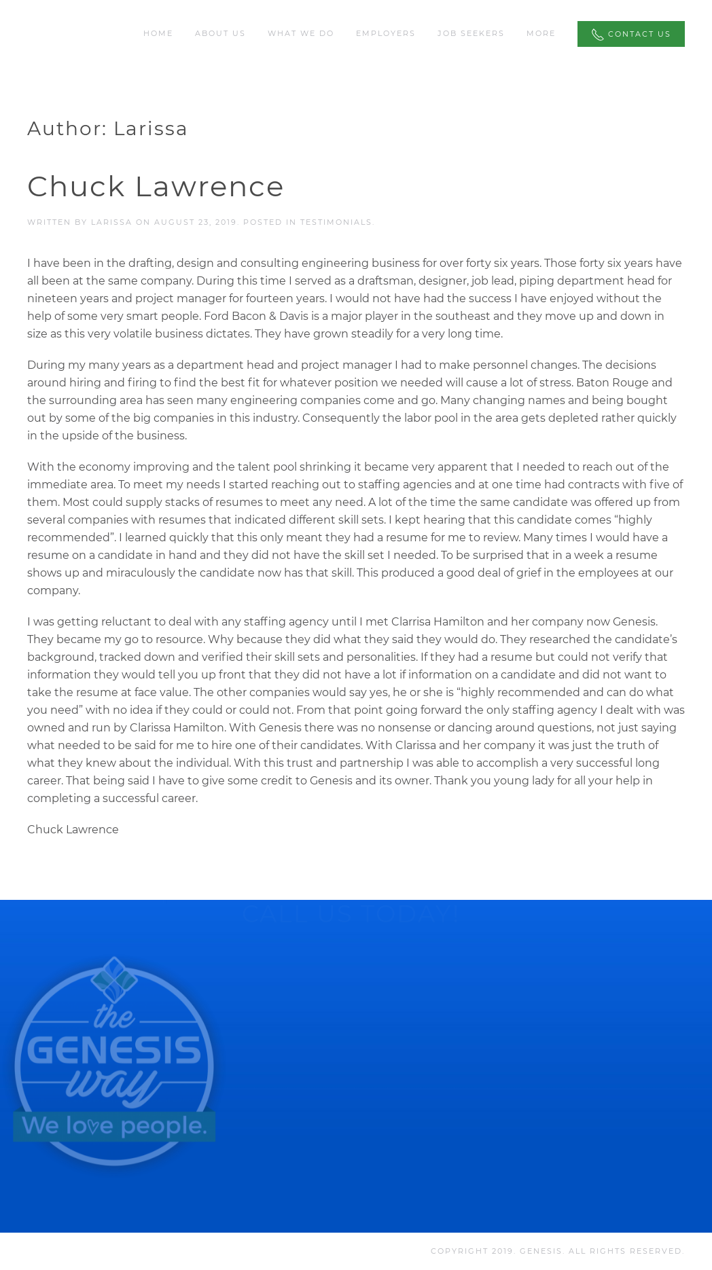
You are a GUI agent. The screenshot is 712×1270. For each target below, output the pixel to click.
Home (158, 33)
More (541, 33)
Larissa (111, 222)
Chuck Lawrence (156, 186)
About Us (220, 33)
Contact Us (631, 34)
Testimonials (336, 222)
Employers (386, 33)
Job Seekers (471, 33)
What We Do (301, 33)
